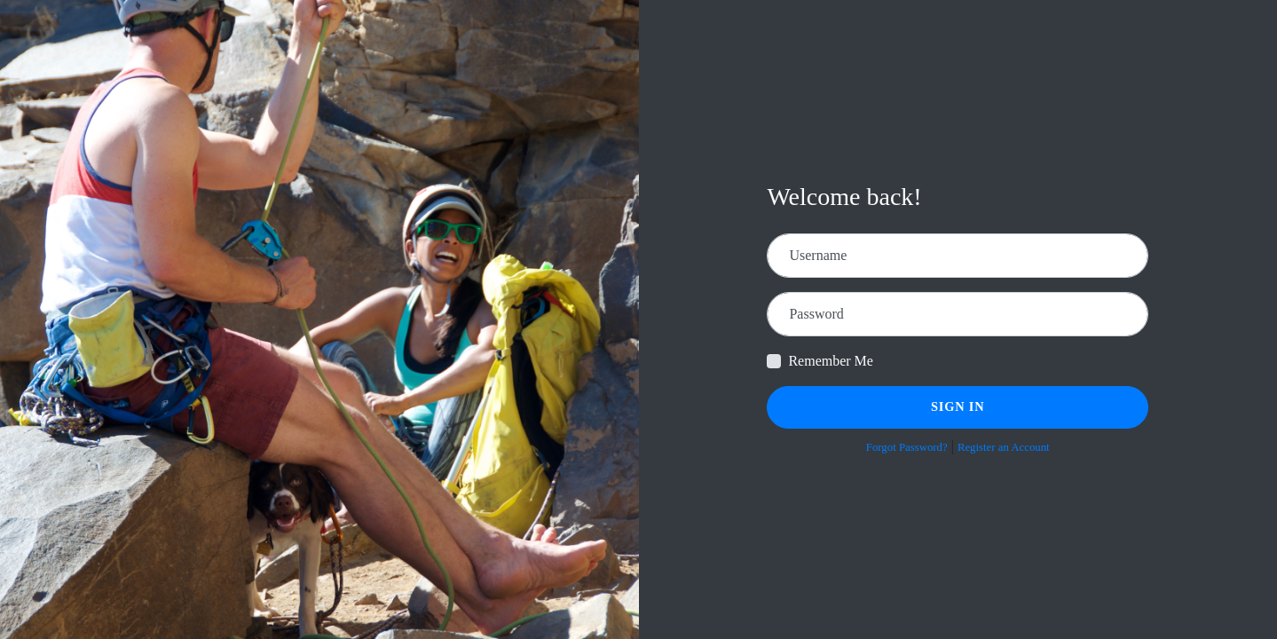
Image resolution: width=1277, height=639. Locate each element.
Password (816, 313)
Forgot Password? (907, 447)
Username (818, 255)
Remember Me (830, 360)
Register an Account (1004, 447)
